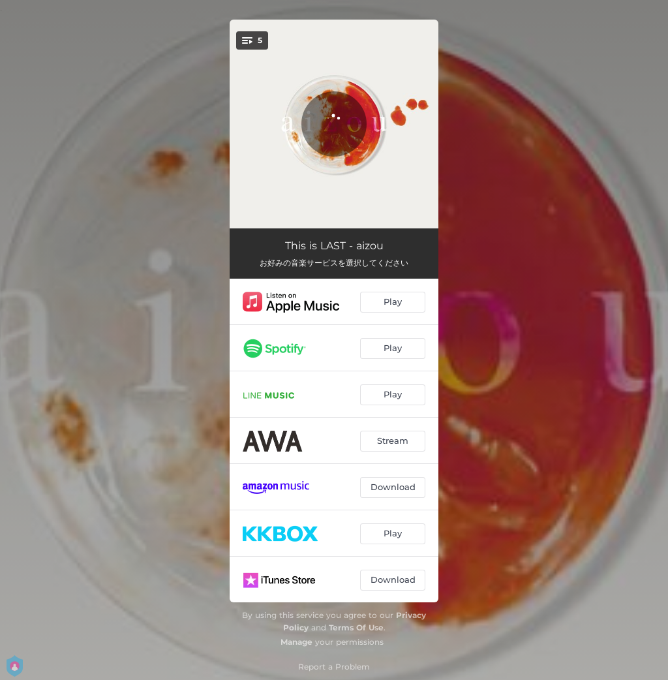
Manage (296, 642)
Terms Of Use (356, 627)
